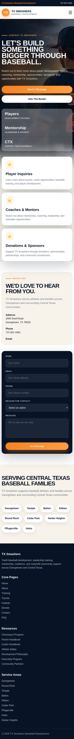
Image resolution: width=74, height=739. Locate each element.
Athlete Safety (9, 649)
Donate (5, 608)
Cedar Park (33, 518)
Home (5, 583)
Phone (9, 386)
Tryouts (6, 598)
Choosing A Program (13, 634)
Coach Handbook (11, 644)
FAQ (4, 617)
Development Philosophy (15, 654)
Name (9, 356)
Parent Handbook (11, 639)
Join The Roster (37, 99)
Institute (6, 603)
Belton (47, 508)
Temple (31, 508)
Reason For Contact (18, 401)
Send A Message (37, 89)
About (5, 588)
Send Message (37, 446)
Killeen (63, 508)
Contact (6, 612)
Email (9, 371)
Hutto (29, 528)
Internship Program (12, 659)
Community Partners (12, 664)
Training (6, 593)
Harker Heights (56, 518)
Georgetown (12, 508)
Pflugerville (11, 528)
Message (11, 416)
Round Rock (12, 518)
